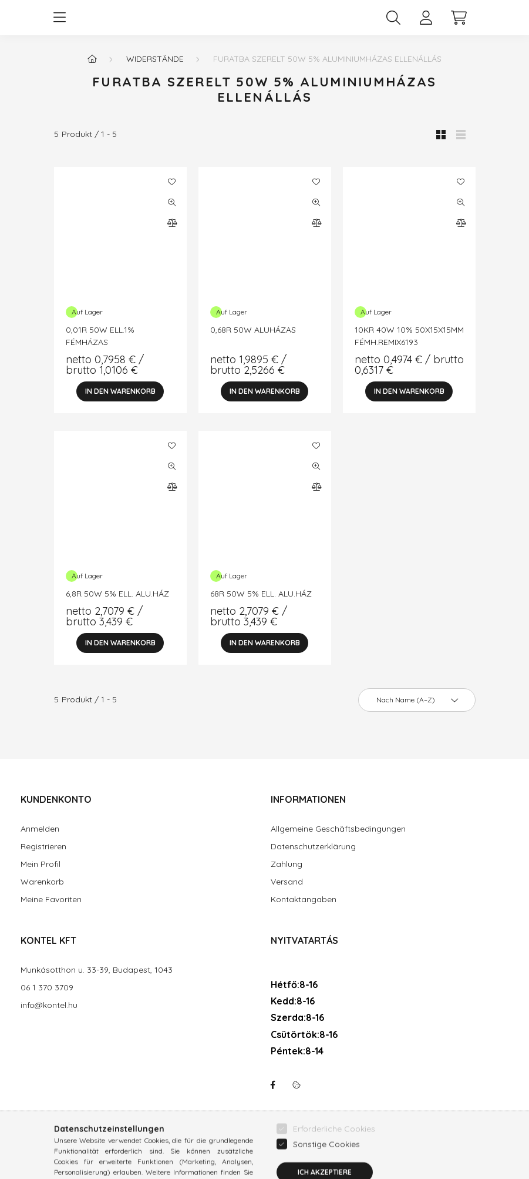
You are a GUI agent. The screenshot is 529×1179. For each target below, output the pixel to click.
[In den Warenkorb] (120, 391)
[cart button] (459, 17)
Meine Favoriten (51, 900)
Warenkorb (42, 882)
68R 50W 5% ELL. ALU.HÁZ (261, 593)
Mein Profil (40, 864)
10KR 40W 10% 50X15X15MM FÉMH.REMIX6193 (409, 335)
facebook (273, 1085)
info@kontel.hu (49, 1005)
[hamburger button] (60, 17)
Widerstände (155, 58)
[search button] (393, 17)
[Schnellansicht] (172, 202)
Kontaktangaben (303, 900)
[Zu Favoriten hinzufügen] (172, 181)
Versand (287, 882)
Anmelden (40, 829)
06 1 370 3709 (47, 988)
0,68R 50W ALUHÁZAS (253, 329)
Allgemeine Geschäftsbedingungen (338, 829)
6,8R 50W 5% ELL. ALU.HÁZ (117, 593)
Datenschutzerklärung (313, 847)
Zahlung (286, 864)
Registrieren (43, 847)
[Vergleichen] (172, 223)
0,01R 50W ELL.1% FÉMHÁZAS (100, 335)
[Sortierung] (417, 700)
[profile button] (426, 17)
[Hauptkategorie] (92, 58)
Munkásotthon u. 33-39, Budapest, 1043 (97, 970)
